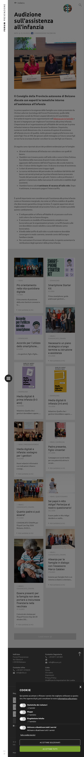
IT (4, 754)
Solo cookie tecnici (27, 735)
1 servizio (31, 715)
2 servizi (31, 708)
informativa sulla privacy (67, 698)
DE (4, 751)
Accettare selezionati (50, 742)
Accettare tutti (50, 749)
